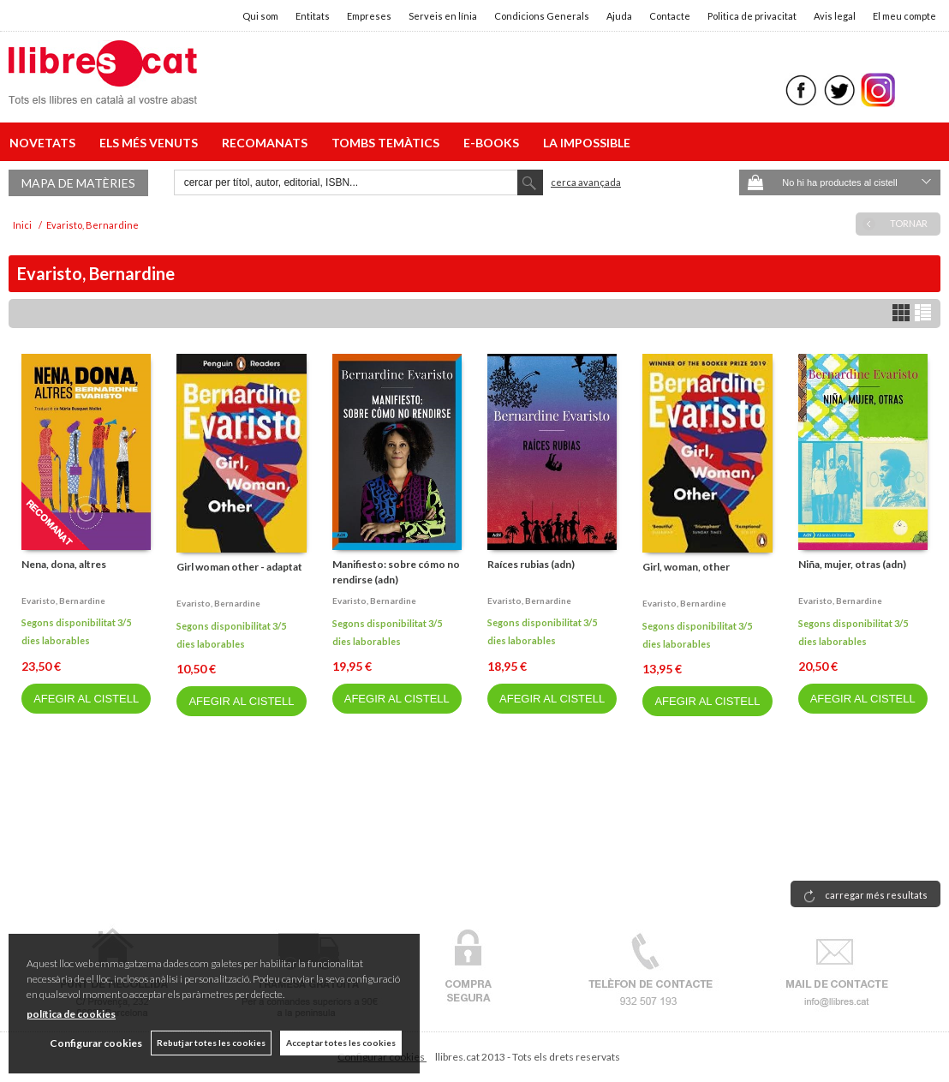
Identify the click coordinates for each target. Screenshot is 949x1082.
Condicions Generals (541, 15)
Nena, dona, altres (63, 564)
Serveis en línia (443, 15)
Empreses (369, 15)
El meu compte (904, 15)
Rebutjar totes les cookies (211, 1042)
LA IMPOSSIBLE (586, 142)
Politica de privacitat (752, 15)
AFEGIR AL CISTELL (86, 698)
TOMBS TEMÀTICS (388, 142)
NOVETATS (45, 142)
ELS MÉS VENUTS (151, 142)
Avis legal (835, 15)
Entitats (312, 15)
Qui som (260, 15)
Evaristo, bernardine (63, 600)
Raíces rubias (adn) (531, 564)
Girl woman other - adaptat (239, 566)
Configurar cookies (96, 1043)
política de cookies (71, 1013)
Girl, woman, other (686, 566)
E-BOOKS (493, 142)
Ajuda (619, 15)
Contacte (669, 15)
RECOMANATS (267, 142)
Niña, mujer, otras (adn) (852, 564)
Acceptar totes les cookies (341, 1042)
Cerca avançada (586, 182)
